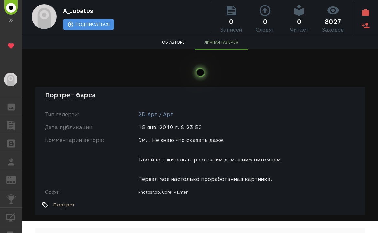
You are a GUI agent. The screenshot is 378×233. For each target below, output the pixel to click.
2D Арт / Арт (155, 114)
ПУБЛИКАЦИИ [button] (14, 125)
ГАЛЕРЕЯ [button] (14, 106)
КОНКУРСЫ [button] (14, 198)
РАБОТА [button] (14, 161)
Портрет (64, 205)
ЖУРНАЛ (14, 179)
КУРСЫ (14, 216)
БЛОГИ (14, 143)
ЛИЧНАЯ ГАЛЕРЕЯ (221, 43)
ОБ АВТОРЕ (173, 43)
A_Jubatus (82, 11)
